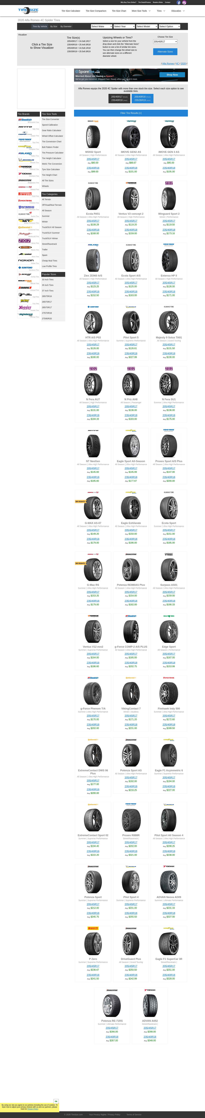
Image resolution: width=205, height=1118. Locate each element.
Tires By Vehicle (40, 26)
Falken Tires (35, 156)
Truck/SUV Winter (50, 238)
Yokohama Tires (34, 176)
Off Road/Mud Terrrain (52, 205)
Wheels (45, 186)
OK (56, 1101)
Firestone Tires (34, 203)
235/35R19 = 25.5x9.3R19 (79, 51)
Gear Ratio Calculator (51, 130)
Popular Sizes (49, 274)
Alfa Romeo (168, 63)
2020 (183, 63)
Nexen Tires (35, 243)
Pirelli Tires (35, 196)
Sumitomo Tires (34, 270)
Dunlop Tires (35, 277)
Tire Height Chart (49, 175)
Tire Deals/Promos (144, 2)
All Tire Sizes (48, 180)
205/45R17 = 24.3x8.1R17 (79, 41)
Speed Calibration (50, 125)
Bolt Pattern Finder (50, 147)
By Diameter (66, 26)
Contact (167, 2)
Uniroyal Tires (34, 290)
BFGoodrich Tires (33, 122)
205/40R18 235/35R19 (142, 98)
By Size (53, 26)
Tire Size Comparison (96, 11)
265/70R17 (47, 302)
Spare (44, 255)
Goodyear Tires (34, 149)
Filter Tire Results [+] (130, 113)
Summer (46, 216)
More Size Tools (141, 11)
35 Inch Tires (47, 285)
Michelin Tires (34, 162)
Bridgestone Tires (33, 183)
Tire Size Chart (119, 11)
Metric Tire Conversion (52, 164)
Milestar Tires (35, 283)
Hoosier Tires (35, 310)
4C (177, 63)
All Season (47, 210)
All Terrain (46, 199)
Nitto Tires (36, 129)
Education (178, 11)
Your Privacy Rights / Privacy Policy (104, 1114)
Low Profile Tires (49, 266)
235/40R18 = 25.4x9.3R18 (79, 44)
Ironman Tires (34, 317)
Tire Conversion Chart (51, 141)
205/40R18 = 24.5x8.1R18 (79, 48)
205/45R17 (93, 159)
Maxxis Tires (35, 250)
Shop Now (172, 75)
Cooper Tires (35, 136)
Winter (45, 222)
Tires (161, 11)
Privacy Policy (32, 1109)
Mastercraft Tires (33, 236)
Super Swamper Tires (32, 209)
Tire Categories (50, 194)
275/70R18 (47, 313)
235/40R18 (93, 168)
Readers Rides (158, 2)
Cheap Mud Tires (49, 261)
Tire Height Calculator (51, 158)
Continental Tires (33, 230)
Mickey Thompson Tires (31, 223)
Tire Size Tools (49, 114)
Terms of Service (134, 1114)
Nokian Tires (35, 263)
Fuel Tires (36, 297)
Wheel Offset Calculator (52, 136)
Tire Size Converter (50, 119)
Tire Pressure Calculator (52, 153)
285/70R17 (47, 307)
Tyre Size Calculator (51, 169)
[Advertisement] (126, 1078)
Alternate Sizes (165, 51)
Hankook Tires (34, 169)
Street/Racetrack (49, 244)
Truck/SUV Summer (51, 233)
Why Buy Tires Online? (128, 2)
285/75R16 (47, 296)
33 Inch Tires (47, 279)
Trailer (45, 249)
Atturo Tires (35, 256)
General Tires (34, 189)
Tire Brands (23, 114)
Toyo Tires (35, 142)
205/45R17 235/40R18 (119, 98)
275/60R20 (47, 318)
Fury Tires (36, 303)
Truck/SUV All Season (52, 227)
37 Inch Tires (47, 291)
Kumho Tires (35, 216)
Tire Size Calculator (71, 11)
